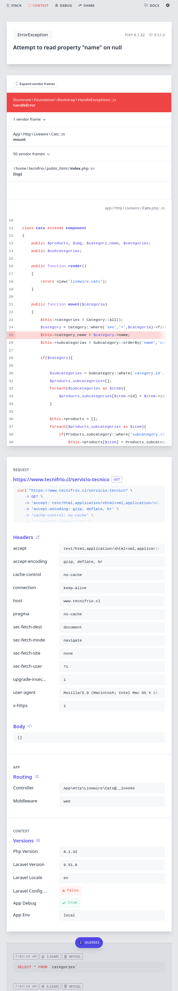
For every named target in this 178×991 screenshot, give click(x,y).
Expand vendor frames (35, 84)
